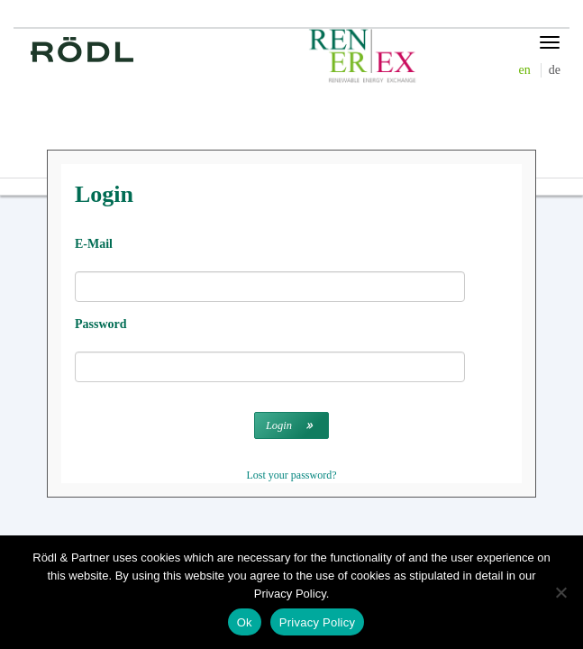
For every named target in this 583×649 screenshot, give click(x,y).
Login (279, 425)
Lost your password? (292, 475)
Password (101, 324)
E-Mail (94, 244)
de (554, 70)
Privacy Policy (317, 622)
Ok (244, 622)
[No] (560, 592)
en (525, 70)
